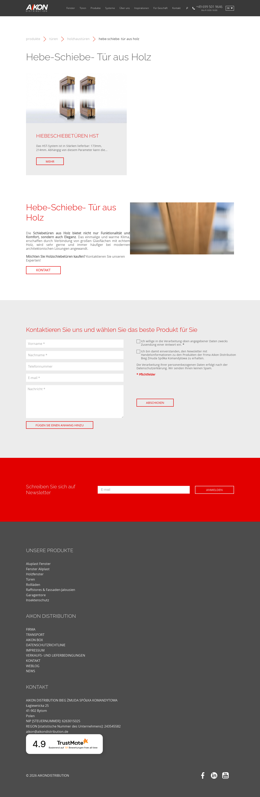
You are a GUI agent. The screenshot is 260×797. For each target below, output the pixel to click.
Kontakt (176, 8)
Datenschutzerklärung (151, 368)
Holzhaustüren (78, 39)
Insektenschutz (37, 600)
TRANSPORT (35, 634)
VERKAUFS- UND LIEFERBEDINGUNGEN (55, 655)
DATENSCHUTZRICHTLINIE (45, 645)
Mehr (50, 161)
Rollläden (33, 584)
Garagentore (36, 595)
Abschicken (155, 403)
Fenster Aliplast (38, 569)
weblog (32, 666)
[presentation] (167, 387)
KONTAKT (33, 660)
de (228, 8)
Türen (83, 8)
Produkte (96, 8)
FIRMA (30, 629)
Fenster (70, 8)
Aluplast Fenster (38, 563)
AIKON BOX (34, 640)
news (30, 671)
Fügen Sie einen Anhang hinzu (60, 425)
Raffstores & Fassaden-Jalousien (50, 589)
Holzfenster (35, 574)
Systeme (110, 8)
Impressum (35, 650)
